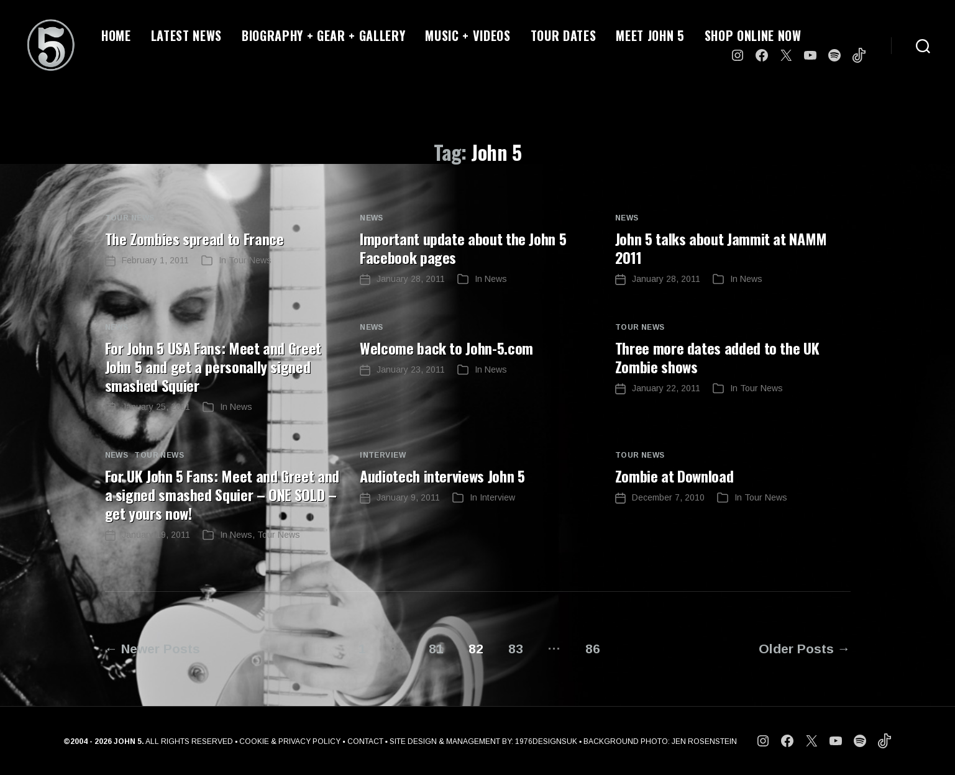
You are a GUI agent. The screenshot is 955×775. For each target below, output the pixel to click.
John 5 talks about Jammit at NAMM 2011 (721, 247)
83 (515, 648)
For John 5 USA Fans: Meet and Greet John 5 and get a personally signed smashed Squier (213, 366)
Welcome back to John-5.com (446, 348)
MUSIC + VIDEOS (467, 35)
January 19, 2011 (156, 535)
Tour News (130, 218)
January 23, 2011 (411, 369)
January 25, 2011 (156, 407)
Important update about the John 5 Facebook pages (463, 247)
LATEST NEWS (186, 35)
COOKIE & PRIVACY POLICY (289, 741)
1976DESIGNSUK (546, 741)
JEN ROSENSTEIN (704, 741)
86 (593, 648)
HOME (116, 35)
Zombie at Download (674, 476)
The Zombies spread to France (194, 238)
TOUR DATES (563, 35)
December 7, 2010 (668, 497)
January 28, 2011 (411, 279)
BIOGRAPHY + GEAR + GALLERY (323, 35)
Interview (383, 455)
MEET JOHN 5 (650, 35)
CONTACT (365, 741)
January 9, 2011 (408, 497)
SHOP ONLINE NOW (753, 35)
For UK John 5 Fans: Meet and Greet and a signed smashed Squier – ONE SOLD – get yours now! (222, 494)
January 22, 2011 (666, 388)
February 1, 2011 (155, 260)
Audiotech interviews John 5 (442, 476)
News (371, 218)
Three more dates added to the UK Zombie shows (717, 357)
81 (436, 648)
